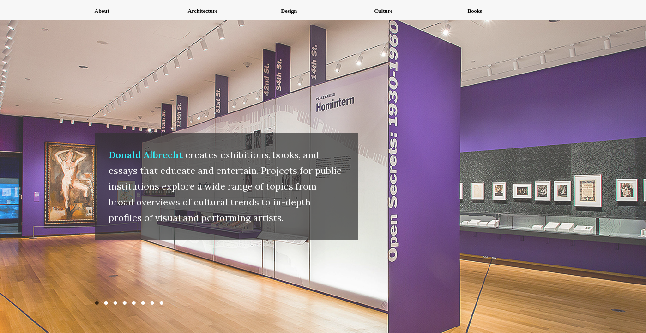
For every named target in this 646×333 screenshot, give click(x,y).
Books (474, 11)
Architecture (202, 11)
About (102, 11)
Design (289, 11)
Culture (383, 11)
